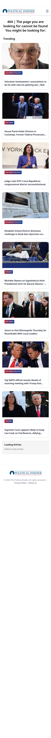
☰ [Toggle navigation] (47, 11)
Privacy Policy (20, 482)
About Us (32, 482)
